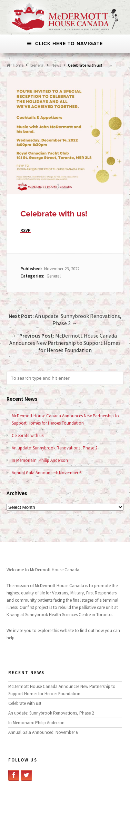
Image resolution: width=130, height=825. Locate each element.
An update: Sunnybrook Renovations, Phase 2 (54, 448)
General (54, 276)
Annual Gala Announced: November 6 (46, 473)
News (56, 65)
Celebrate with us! (28, 435)
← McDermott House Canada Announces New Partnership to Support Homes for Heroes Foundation (65, 342)
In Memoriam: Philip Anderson (40, 460)
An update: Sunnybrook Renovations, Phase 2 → (65, 319)
